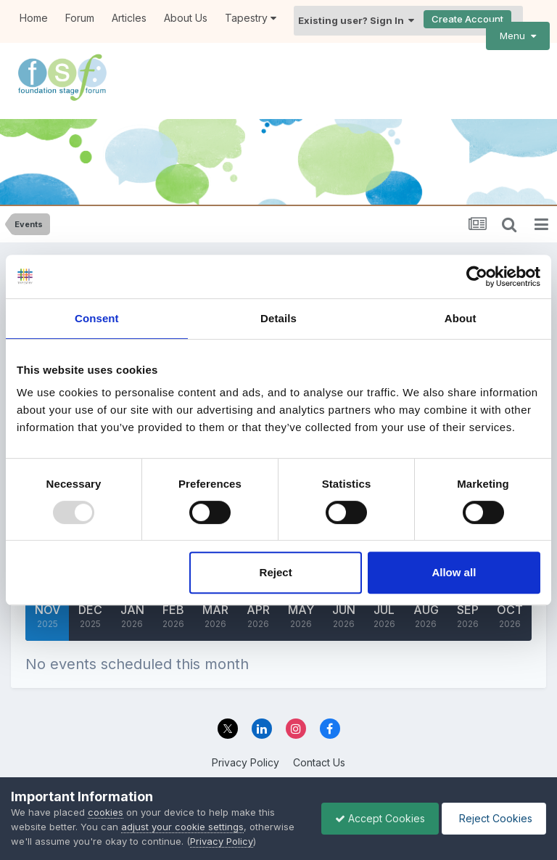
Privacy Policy (245, 762)
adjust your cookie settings (182, 826)
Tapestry (250, 18)
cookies (105, 812)
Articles (129, 18)
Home (34, 18)
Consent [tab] (97, 318)
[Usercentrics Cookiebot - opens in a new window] (476, 276)
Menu (518, 35)
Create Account (467, 19)
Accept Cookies (376, 818)
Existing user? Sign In (356, 20)
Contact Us (319, 762)
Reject (276, 572)
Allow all (454, 572)
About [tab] (460, 318)
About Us (185, 18)
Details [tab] (278, 318)
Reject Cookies (493, 818)
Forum (79, 18)
